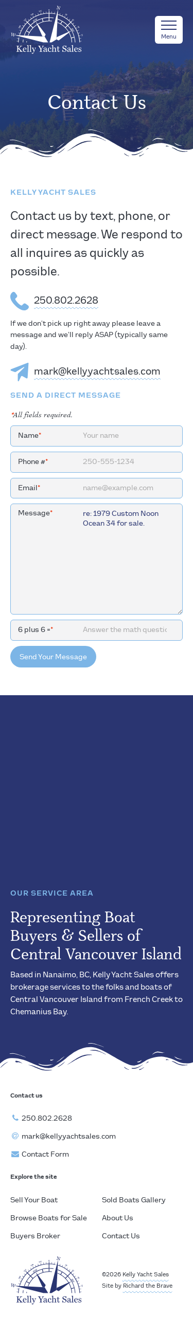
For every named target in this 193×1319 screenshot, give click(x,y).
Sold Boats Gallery (134, 1200)
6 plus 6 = (35, 630)
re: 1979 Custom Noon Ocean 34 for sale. (96, 559)
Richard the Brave (147, 1286)
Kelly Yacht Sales (145, 1274)
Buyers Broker (35, 1236)
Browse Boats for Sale (48, 1218)
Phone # (33, 462)
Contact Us (121, 1236)
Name (29, 436)
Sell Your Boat (34, 1200)
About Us (117, 1218)
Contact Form (45, 1154)
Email (29, 488)
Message (35, 513)
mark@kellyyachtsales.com (97, 372)
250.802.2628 (66, 301)
